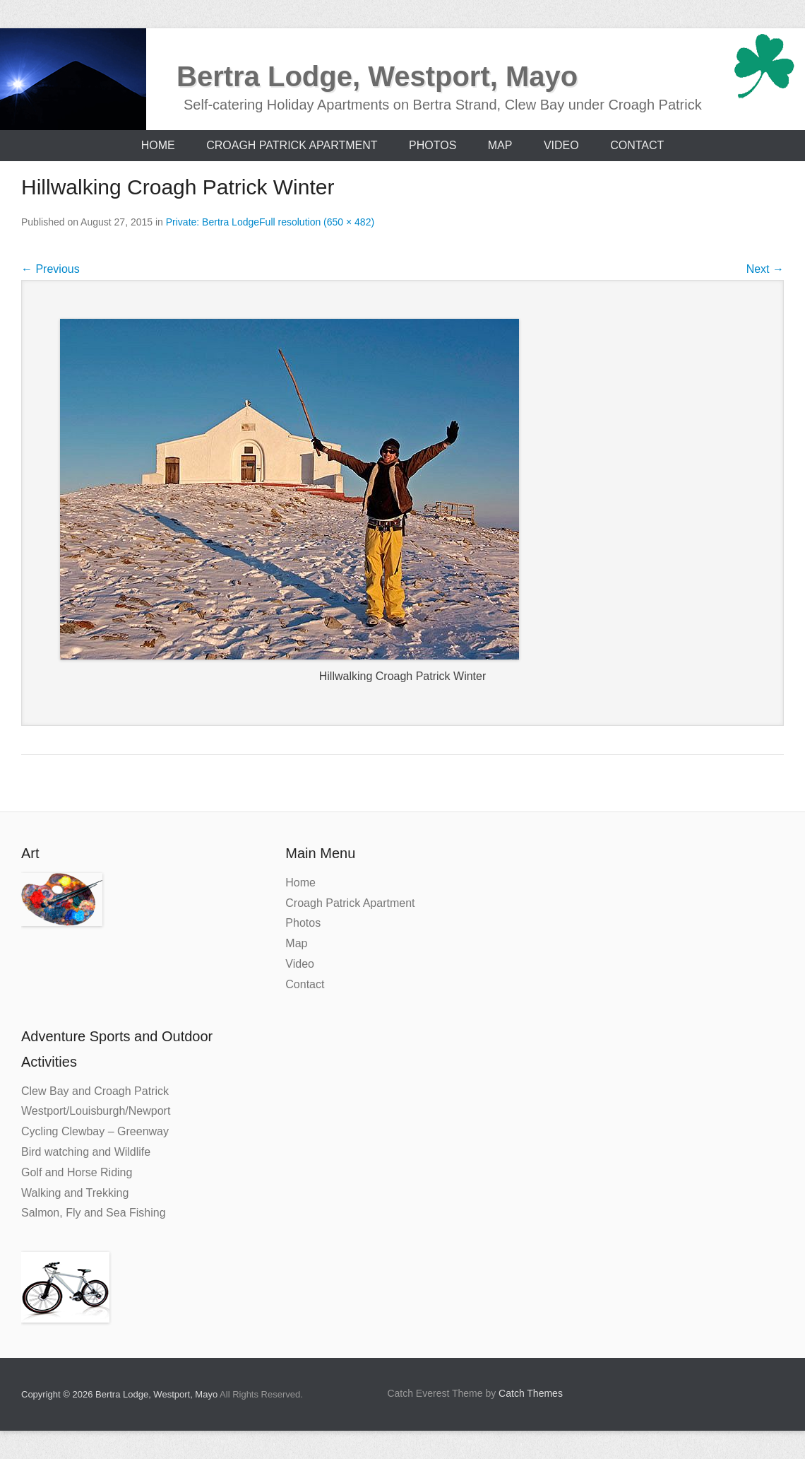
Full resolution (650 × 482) (316, 222)
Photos (432, 145)
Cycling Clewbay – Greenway (95, 1131)
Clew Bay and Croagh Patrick (95, 1091)
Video (561, 145)
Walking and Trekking (75, 1193)
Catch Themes (531, 1393)
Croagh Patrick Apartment (291, 145)
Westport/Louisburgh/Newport (95, 1111)
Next (765, 269)
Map (500, 145)
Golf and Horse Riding (76, 1172)
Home (158, 145)
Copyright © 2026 (58, 1394)
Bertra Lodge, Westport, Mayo (377, 76)
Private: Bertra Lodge (212, 222)
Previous (50, 269)
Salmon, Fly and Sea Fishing (93, 1213)
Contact (637, 145)
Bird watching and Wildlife (85, 1152)
